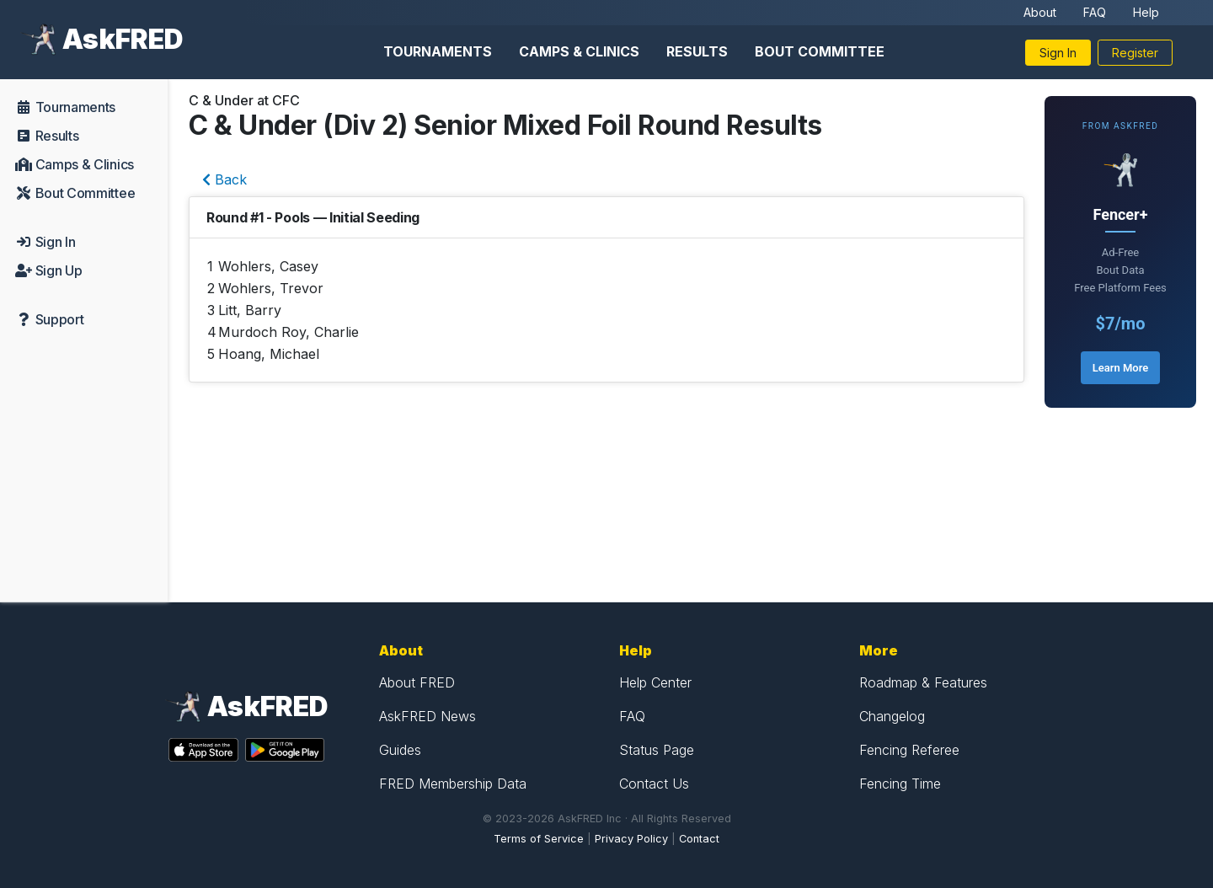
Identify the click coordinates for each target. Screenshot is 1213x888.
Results (697, 51)
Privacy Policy (631, 838)
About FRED (417, 682)
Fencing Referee (909, 749)
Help (1146, 12)
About (1039, 12)
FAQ (1094, 12)
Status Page (656, 749)
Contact (699, 838)
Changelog (892, 716)
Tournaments (437, 51)
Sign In (1058, 52)
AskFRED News (427, 716)
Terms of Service (539, 838)
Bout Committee (819, 51)
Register (1135, 52)
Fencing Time (900, 783)
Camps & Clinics (579, 51)
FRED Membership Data (452, 783)
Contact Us (654, 783)
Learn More (1120, 367)
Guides (400, 749)
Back (224, 179)
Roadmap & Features (923, 682)
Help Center (655, 682)
